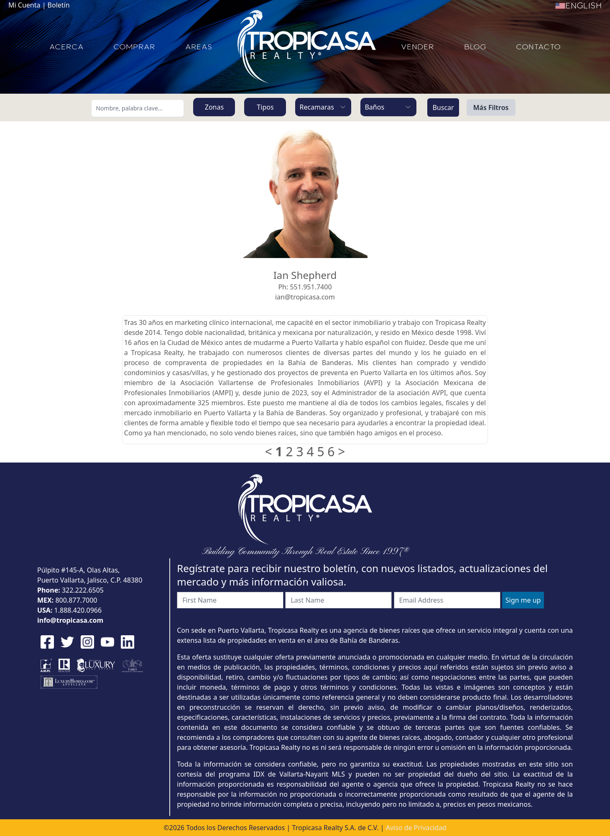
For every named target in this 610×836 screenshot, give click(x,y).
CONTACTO (538, 46)
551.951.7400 (311, 286)
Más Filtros (491, 107)
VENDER (417, 46)
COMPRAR (134, 46)
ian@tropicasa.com (305, 297)
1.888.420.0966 (78, 610)
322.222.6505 (83, 590)
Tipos (265, 107)
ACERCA (66, 46)
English (578, 6)
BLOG (475, 46)
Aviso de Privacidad (416, 827)
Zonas (214, 107)
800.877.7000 (76, 600)
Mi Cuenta (24, 5)
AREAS (198, 46)
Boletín (59, 5)
